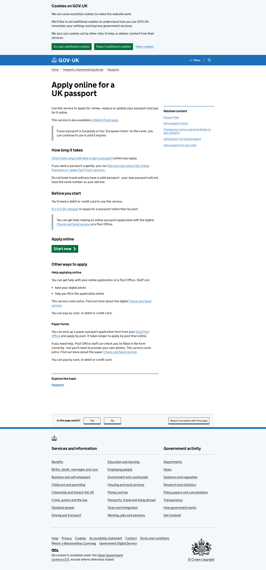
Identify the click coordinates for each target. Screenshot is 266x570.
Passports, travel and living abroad (83, 69)
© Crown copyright (201, 559)
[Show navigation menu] (195, 60)
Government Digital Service (118, 543)
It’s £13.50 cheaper (65, 209)
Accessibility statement (105, 538)
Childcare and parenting (68, 485)
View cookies (145, 46)
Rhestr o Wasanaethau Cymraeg (74, 543)
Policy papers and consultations (186, 492)
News (168, 469)
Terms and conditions (154, 538)
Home (55, 69)
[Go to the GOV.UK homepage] (65, 60)
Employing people (120, 469)
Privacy (67, 538)
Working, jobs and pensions (126, 515)
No (116, 420)
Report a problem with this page (188, 420)
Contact (131, 538)
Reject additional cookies (113, 46)
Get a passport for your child (180, 145)
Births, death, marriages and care (75, 469)
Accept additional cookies (72, 46)
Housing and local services (126, 485)
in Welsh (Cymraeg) (104, 120)
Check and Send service (73, 224)
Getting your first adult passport (182, 138)
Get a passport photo (176, 123)
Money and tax (118, 492)
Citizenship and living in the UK (73, 492)
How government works (180, 508)
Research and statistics (180, 485)
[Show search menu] (209, 60)
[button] (65, 248)
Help (55, 538)
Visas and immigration (123, 508)
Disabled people (63, 508)
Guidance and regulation (180, 477)
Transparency (173, 500)
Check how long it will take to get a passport (82, 158)
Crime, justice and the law (69, 500)
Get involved (172, 515)
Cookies (80, 538)
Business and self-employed (71, 477)
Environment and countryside (128, 477)
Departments (173, 462)
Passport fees (171, 117)
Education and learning (123, 462)
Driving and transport (66, 515)
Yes (95, 420)
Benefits (57, 462)
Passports (113, 69)
